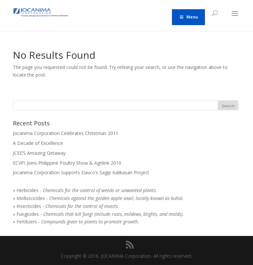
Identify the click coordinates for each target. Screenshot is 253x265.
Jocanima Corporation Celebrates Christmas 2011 (65, 133)
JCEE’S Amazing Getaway (39, 153)
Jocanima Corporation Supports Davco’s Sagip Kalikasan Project (81, 172)
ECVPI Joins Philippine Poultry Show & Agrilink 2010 (67, 163)
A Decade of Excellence (38, 143)
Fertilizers (26, 221)
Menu (188, 17)
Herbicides (27, 190)
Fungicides (27, 214)
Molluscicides (30, 198)
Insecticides (28, 206)
